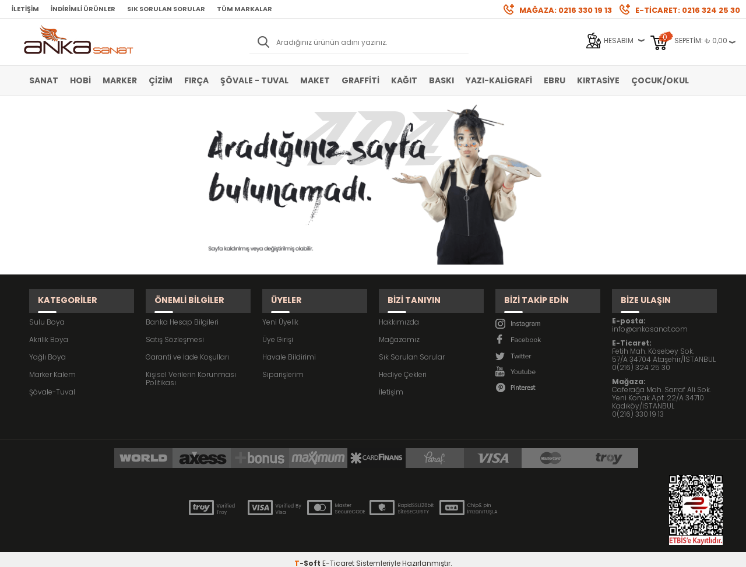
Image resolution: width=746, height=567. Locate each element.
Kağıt (404, 80)
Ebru (554, 80)
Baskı (441, 80)
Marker (120, 80)
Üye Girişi (277, 328)
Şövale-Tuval (52, 381)
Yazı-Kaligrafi (499, 80)
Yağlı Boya (47, 346)
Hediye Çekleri (403, 363)
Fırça (196, 80)
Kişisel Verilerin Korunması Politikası (191, 367)
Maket (315, 80)
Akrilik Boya (48, 328)
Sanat (43, 80)
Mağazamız (399, 328)
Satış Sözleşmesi (175, 328)
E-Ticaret (338, 552)
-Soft (308, 552)
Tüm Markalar (244, 8)
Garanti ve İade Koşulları (187, 346)
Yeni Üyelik (280, 311)
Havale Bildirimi (289, 346)
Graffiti (360, 80)
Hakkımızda (399, 311)
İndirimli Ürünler (83, 8)
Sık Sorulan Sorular (166, 8)
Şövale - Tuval (254, 80)
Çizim (161, 80)
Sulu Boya (47, 311)
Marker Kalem (52, 363)
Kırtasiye (598, 80)
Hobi (80, 80)
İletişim (25, 8)
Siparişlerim (283, 363)
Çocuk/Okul (660, 80)
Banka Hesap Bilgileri (182, 311)
